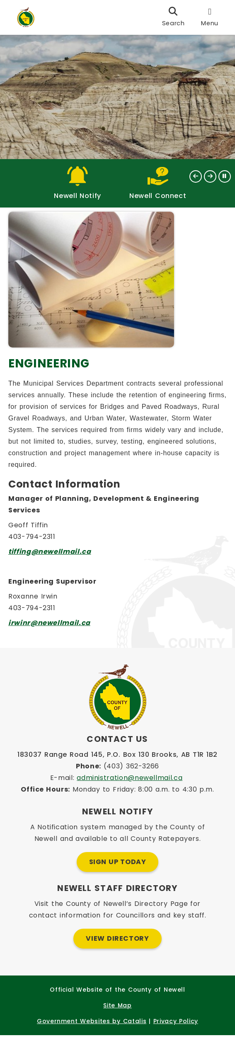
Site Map (117, 1030)
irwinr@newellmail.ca (53, 643)
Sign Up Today (117, 886)
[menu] (209, 17)
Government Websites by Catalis (91, 1046)
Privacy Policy (175, 1046)
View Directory (117, 963)
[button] (195, 176)
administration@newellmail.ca (129, 802)
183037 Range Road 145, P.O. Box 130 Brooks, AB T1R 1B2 (117, 779)
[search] (173, 17)
